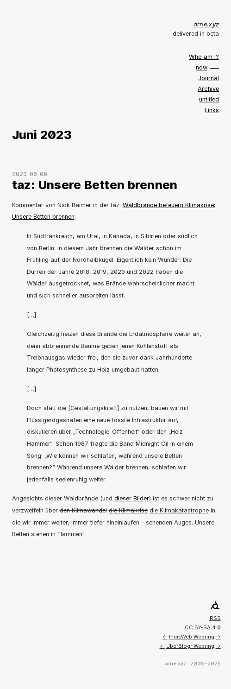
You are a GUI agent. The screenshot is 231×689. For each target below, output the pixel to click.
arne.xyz (206, 24)
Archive (208, 88)
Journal (208, 78)
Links (212, 110)
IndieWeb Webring (191, 636)
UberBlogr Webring (190, 646)
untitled (209, 99)
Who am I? (204, 56)
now (201, 67)
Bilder (141, 498)
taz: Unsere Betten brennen (95, 184)
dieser (122, 498)
